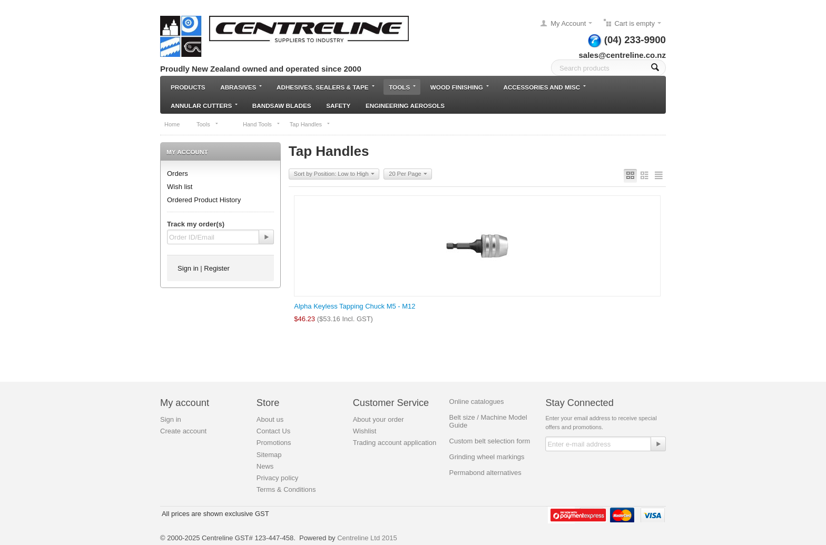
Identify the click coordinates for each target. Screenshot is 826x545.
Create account (183, 431)
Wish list (179, 187)
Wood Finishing (459, 87)
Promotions (274, 443)
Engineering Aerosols (405, 105)
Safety (338, 105)
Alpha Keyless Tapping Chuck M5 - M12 (354, 306)
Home (172, 124)
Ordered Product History (204, 200)
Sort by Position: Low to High (334, 174)
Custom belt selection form (489, 441)
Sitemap (269, 455)
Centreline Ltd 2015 (367, 538)
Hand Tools (261, 124)
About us (270, 419)
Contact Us (273, 431)
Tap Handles (310, 124)
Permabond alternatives (485, 473)
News (265, 466)
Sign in (188, 268)
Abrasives (241, 87)
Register (216, 268)
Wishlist (365, 431)
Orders (177, 173)
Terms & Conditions (286, 489)
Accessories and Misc (544, 87)
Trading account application (395, 443)
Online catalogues (476, 401)
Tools (402, 87)
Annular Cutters (204, 105)
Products (188, 87)
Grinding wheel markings (487, 457)
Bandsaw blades (281, 105)
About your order (378, 419)
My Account (568, 23)
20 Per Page (408, 174)
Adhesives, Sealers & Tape (325, 87)
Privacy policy (277, 478)
